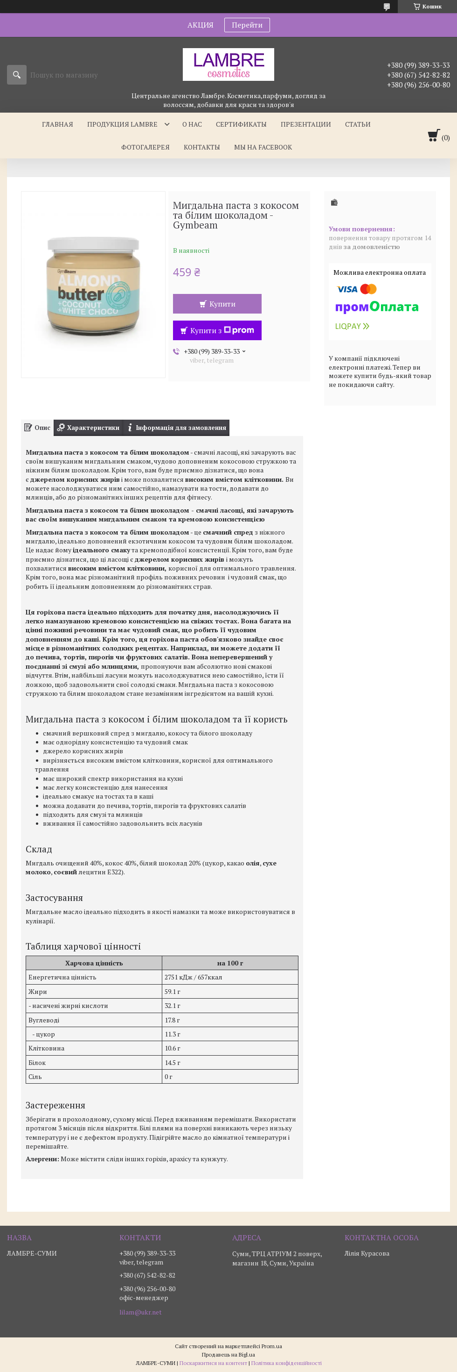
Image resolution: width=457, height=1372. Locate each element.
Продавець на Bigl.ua (228, 1354)
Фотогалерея (145, 147)
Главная (57, 124)
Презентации (306, 124)
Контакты (202, 147)
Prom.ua (272, 1346)
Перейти (247, 25)
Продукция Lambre (122, 124)
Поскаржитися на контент (213, 1362)
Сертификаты (241, 124)
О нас (192, 124)
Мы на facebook (263, 147)
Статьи (358, 124)
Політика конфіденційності (286, 1362)
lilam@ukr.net (140, 1312)
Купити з (222, 330)
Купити (222, 304)
